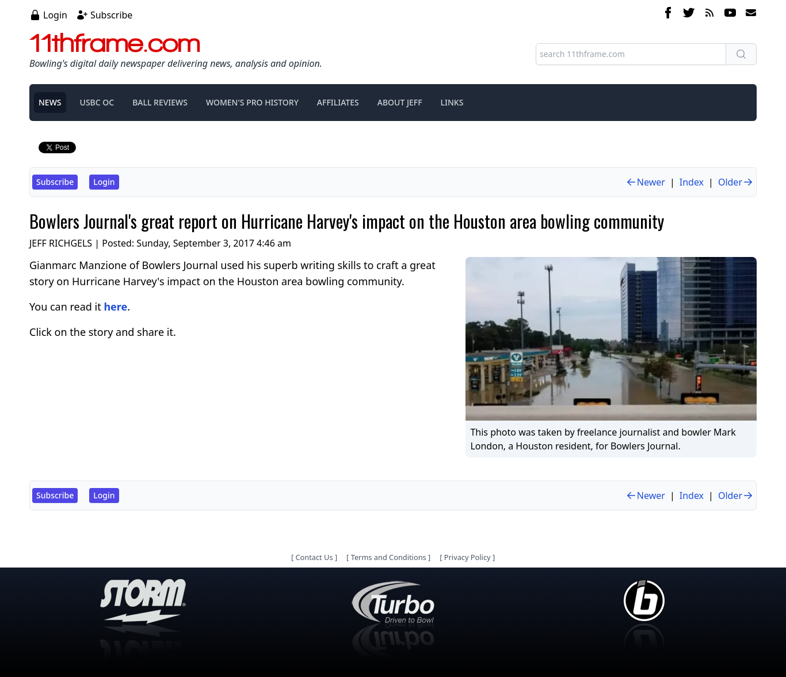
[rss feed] (709, 14)
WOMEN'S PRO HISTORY (252, 102)
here (115, 306)
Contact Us (314, 557)
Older (736, 182)
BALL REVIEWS (160, 102)
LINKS (452, 102)
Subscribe (111, 15)
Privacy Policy (467, 557)
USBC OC (97, 102)
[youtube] (730, 14)
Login (55, 15)
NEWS (50, 102)
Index (692, 182)
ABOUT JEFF (399, 102)
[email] (749, 14)
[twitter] (688, 14)
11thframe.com (114, 43)
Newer (645, 182)
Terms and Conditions (388, 557)
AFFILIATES (338, 102)
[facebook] (668, 14)
